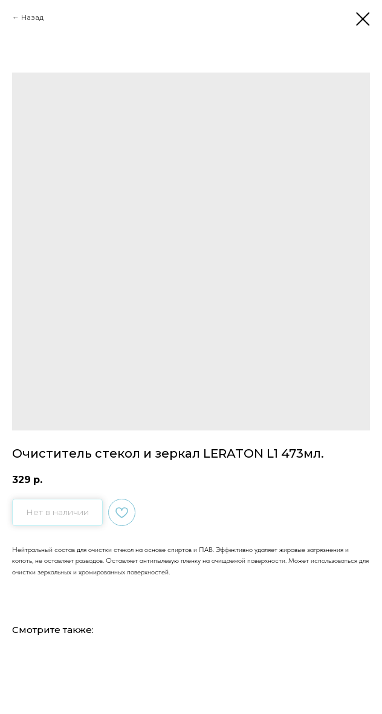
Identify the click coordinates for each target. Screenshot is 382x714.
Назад (32, 17)
